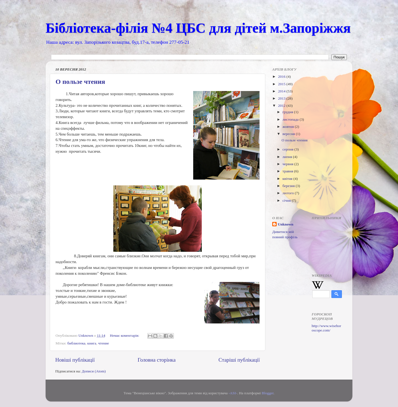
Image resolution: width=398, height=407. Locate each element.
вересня (289, 134)
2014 (282, 91)
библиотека (76, 343)
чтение (103, 343)
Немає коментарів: (125, 335)
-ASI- (233, 393)
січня (287, 200)
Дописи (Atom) (94, 371)
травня (288, 171)
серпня (288, 149)
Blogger (268, 393)
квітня (287, 179)
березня (289, 186)
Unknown (285, 224)
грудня (288, 112)
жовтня (288, 127)
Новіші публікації (75, 360)
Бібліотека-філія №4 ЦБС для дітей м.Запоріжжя (198, 28)
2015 (282, 84)
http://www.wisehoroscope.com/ (326, 328)
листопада (291, 119)
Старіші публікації (239, 360)
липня (287, 157)
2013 (282, 98)
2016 (282, 76)
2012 (282, 105)
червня (288, 164)
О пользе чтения (80, 81)
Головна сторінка (157, 360)
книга (91, 343)
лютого (288, 193)
